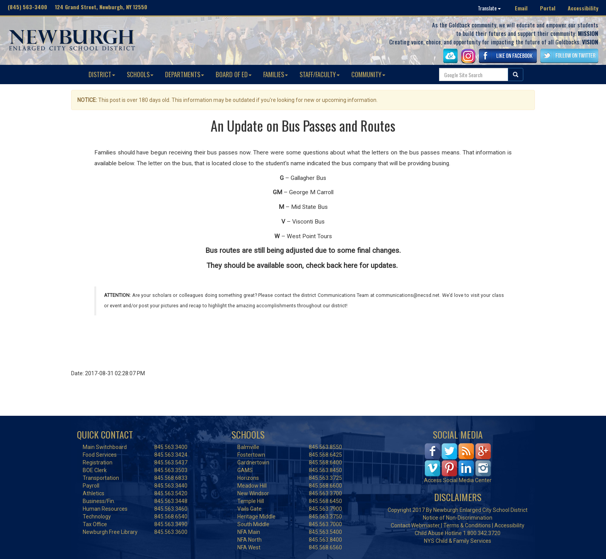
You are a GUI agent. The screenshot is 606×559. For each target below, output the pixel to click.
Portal (547, 8)
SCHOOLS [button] (140, 74)
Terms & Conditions (467, 525)
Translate (489, 8)
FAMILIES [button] (275, 74)
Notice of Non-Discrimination (457, 518)
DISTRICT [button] (102, 74)
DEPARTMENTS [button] (184, 74)
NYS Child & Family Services (457, 541)
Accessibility (583, 8)
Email (521, 8)
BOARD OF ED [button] (234, 74)
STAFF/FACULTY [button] (320, 74)
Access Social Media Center (458, 480)
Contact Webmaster (415, 525)
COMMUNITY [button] (368, 74)
